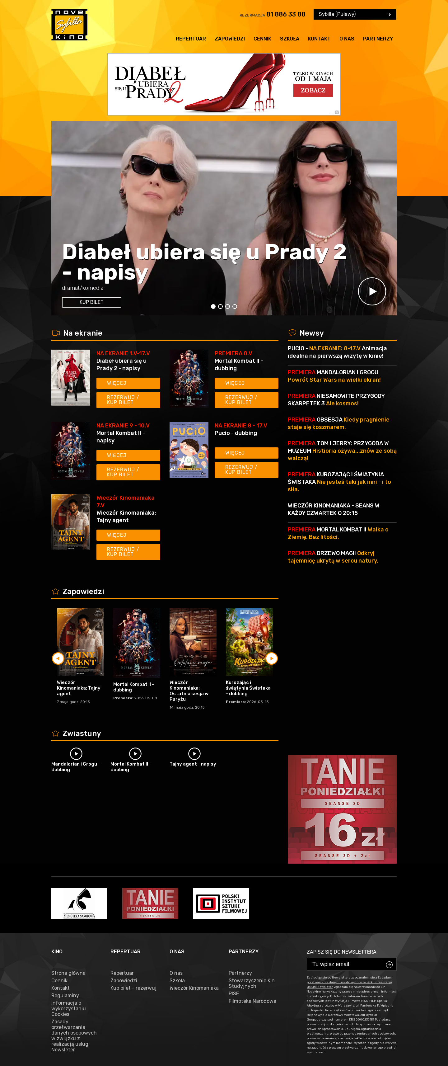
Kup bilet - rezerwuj (133, 897)
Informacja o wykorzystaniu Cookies (68, 917)
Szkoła (289, 39)
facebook (65, 1038)
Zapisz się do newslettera (341, 861)
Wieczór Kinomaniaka (194, 897)
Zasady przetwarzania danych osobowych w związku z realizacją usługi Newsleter (74, 945)
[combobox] (355, 14)
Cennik (262, 39)
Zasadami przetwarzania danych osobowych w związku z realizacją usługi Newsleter (350, 891)
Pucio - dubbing (236, 433)
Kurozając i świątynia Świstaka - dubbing (248, 688)
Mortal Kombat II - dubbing (239, 364)
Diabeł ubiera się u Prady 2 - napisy (204, 262)
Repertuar (191, 39)
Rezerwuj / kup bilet (123, 399)
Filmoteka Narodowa (252, 910)
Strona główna (68, 882)
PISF (234, 903)
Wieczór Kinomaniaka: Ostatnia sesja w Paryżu (189, 691)
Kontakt (319, 39)
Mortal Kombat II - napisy (120, 437)
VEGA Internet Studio (185, 1057)
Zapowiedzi (230, 39)
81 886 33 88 (286, 14)
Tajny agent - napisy (193, 764)
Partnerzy (378, 39)
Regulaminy (65, 905)
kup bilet (92, 302)
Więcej (117, 383)
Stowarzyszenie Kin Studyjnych (252, 892)
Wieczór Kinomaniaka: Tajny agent (126, 516)
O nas (346, 39)
